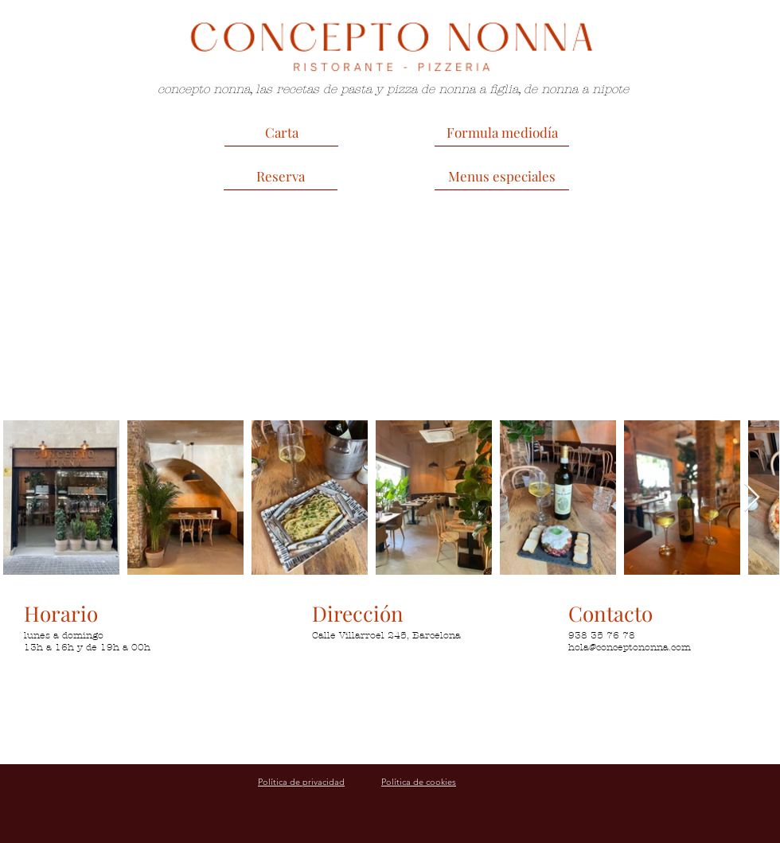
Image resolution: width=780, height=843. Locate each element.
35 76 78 (611, 635)
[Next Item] (752, 497)
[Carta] (281, 132)
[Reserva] (280, 176)
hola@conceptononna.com (629, 647)
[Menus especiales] (502, 176)
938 (577, 635)
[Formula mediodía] (502, 132)
